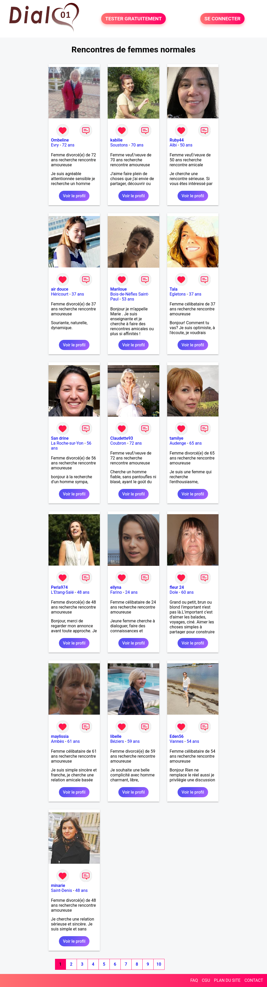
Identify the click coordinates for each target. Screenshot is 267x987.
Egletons (178, 294)
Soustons (119, 145)
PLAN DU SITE (227, 980)
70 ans (137, 145)
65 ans (195, 443)
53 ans (128, 299)
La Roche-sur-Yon (67, 443)
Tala (174, 289)
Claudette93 (121, 438)
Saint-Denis (61, 890)
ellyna (115, 587)
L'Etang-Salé (62, 592)
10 (158, 964)
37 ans (78, 294)
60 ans (187, 592)
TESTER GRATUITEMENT (133, 19)
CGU (206, 980)
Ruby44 (177, 140)
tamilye (176, 438)
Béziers (117, 741)
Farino (116, 592)
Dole (174, 592)
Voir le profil (74, 195)
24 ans (131, 592)
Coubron (118, 443)
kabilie (116, 140)
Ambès (57, 741)
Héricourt (60, 294)
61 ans (73, 741)
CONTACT (253, 980)
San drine (60, 438)
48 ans (83, 592)
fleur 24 (177, 587)
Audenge (178, 443)
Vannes (177, 741)
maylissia (60, 736)
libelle (115, 736)
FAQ (194, 980)
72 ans (68, 145)
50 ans (186, 145)
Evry (55, 145)
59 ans (133, 741)
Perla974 (59, 587)
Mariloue (118, 289)
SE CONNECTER (222, 19)
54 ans (193, 741)
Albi (173, 145)
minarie (58, 885)
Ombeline (60, 140)
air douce (59, 289)
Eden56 (177, 736)
